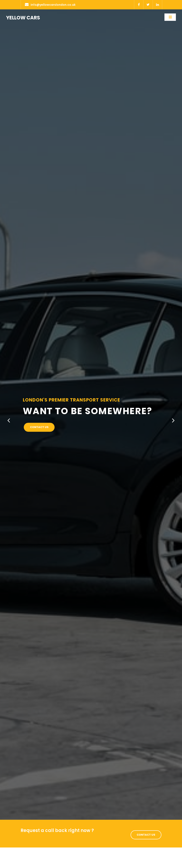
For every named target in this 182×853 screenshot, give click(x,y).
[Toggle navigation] (170, 17)
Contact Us (39, 427)
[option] (91, 414)
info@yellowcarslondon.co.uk (50, 5)
